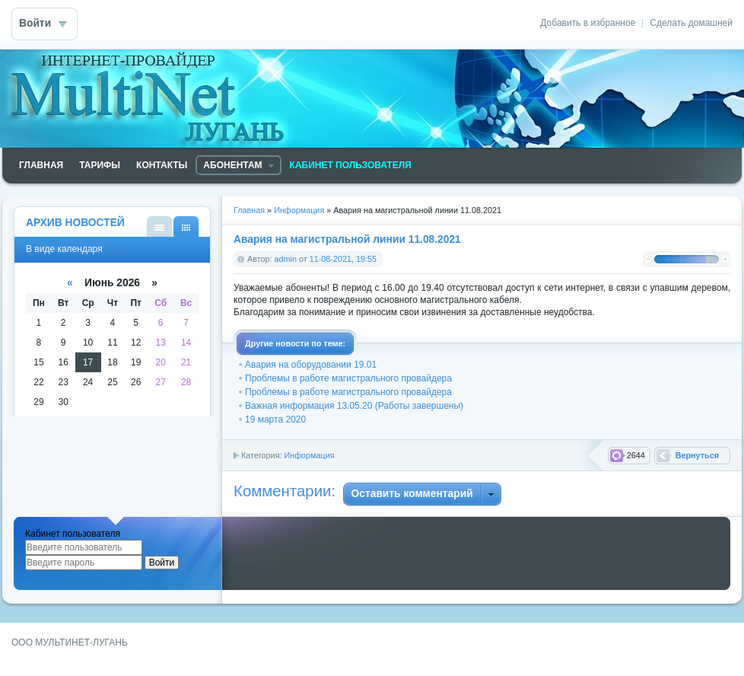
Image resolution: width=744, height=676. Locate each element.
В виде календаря (186, 226)
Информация (309, 455)
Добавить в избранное (587, 23)
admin (286, 258)
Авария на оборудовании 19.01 (311, 364)
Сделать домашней (691, 23)
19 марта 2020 (275, 419)
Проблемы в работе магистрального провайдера (348, 378)
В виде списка (159, 226)
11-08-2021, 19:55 (343, 258)
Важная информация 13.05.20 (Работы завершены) (354, 405)
